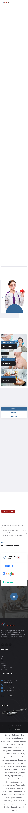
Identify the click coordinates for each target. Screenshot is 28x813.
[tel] (6, 644)
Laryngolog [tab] (14, 408)
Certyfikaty (4, 663)
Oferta (3, 661)
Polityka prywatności (6, 667)
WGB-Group (17, 729)
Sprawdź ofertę (8, 511)
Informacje (4, 669)
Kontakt (3, 665)
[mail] (10, 644)
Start (3, 657)
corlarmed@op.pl (9, 688)
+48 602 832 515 (8, 685)
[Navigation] (26, 2)
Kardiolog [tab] (14, 412)
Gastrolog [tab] (14, 416)
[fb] (2, 644)
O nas (2, 659)
